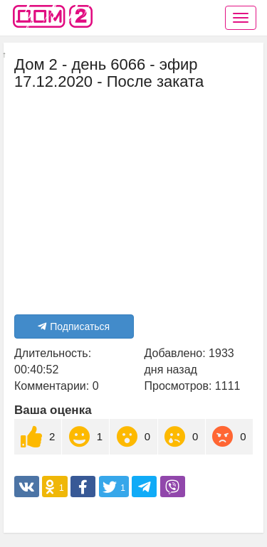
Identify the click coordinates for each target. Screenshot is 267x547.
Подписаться (74, 326)
